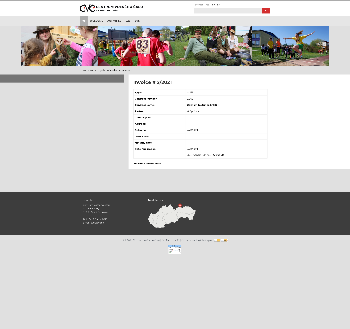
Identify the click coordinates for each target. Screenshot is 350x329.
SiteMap (199, 4)
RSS (207, 4)
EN (218, 4)
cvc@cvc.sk (97, 222)
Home (83, 70)
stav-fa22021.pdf (196, 155)
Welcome (96, 20)
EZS (128, 20)
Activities (114, 20)
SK (213, 4)
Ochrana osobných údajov (196, 240)
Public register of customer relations (111, 70)
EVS (137, 20)
